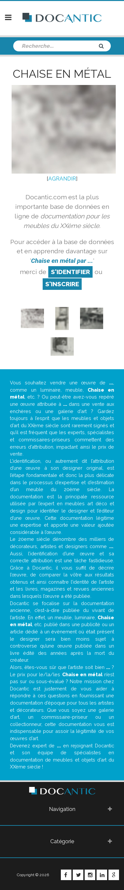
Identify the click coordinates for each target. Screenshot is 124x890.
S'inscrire (62, 284)
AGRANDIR (62, 179)
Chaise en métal (62, 73)
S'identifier (70, 271)
